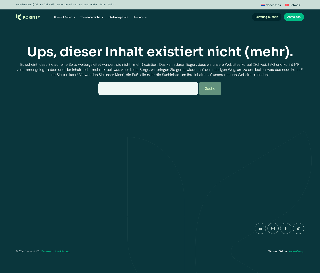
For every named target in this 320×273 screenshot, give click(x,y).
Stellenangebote (118, 17)
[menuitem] (271, 5)
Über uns (138, 17)
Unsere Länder (63, 17)
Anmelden (294, 17)
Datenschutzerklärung (55, 251)
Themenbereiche (90, 17)
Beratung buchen (266, 17)
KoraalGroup (296, 251)
